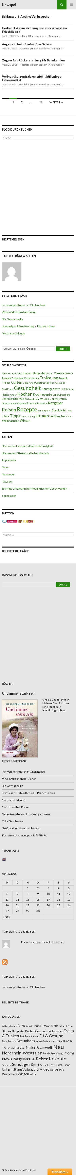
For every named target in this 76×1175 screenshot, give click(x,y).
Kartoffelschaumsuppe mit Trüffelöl (24, 835)
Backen (27, 373)
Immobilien (56, 1041)
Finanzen (33, 1036)
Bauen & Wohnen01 (46, 1026)
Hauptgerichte (50, 389)
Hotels (5, 394)
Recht (32, 1059)
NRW (55, 398)
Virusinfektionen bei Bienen (19, 312)
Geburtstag (29, 382)
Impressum (9, 460)
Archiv (13, 1026)
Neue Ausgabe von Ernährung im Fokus (26, 814)
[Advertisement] (38, 187)
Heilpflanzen (67, 389)
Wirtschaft (9, 1074)
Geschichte (9, 1041)
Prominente (33, 403)
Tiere (5, 416)
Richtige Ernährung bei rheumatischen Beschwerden (34, 488)
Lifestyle (11, 1048)
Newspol (9, 5)
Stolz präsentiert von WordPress (19, 1170)
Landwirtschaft (61, 394)
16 (40, 102)
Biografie (39, 373)
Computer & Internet (49, 1031)
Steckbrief (59, 410)
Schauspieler (44, 410)
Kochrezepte (42, 394)
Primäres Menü (71, 4)
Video (69, 416)
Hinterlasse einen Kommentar (45, 35)
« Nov (6, 916)
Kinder (13, 395)
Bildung (6, 1031)
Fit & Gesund (51, 1035)
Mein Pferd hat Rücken (16, 807)
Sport (35, 1065)
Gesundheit (27, 388)
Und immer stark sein (18, 693)
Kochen (24, 394)
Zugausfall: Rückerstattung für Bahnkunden (33, 60)
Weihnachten (10, 420)
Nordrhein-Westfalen (39, 399)
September (9, 495)
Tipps (15, 415)
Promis (43, 403)
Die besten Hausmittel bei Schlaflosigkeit (27, 446)
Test (69, 410)
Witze (33, 1074)
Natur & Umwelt (39, 1047)
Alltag (5, 1026)
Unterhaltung (28, 416)
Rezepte (27, 409)
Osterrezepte (9, 403)
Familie (24, 1036)
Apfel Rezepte (9, 373)
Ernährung (49, 377)
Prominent (57, 1053)
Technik (44, 1065)
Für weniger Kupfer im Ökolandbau (23, 305)
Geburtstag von (45, 382)
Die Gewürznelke (12, 319)
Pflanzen (21, 403)
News (5, 467)
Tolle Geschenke (12, 821)
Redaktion (22, 35)
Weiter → (56, 102)
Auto (19, 373)
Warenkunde (57, 1069)
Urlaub (42, 415)
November (8, 474)
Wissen (25, 420)
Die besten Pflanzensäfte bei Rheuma (25, 453)
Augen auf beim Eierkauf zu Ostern (27, 44)
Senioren (6, 1065)
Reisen (9, 409)
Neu (58, 1046)
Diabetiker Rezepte (22, 378)
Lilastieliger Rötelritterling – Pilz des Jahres (28, 326)
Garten (16, 382)
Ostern (63, 398)
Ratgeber (55, 403)
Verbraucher (57, 416)
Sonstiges (21, 1064)
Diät (36, 378)
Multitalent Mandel (14, 333)
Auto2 (29, 1026)
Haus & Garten (42, 1041)
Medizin (23, 398)
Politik (46, 1053)
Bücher (49, 373)
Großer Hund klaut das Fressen (21, 828)
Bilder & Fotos (66, 1026)
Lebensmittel (10, 398)
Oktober (7, 481)
